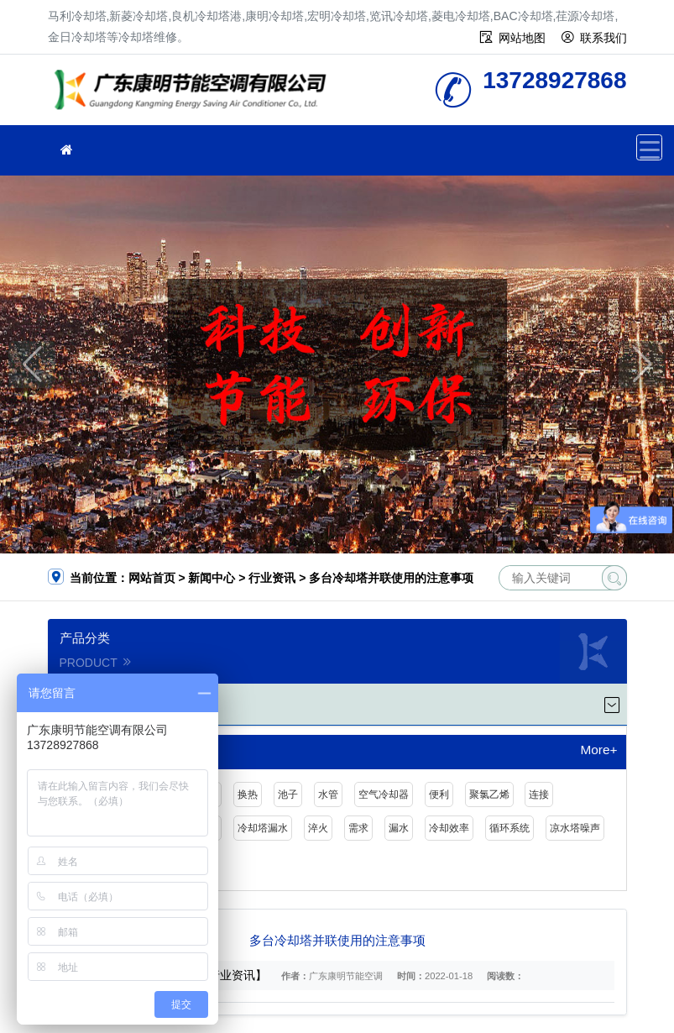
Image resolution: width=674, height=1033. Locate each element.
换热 (248, 794)
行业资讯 (271, 578)
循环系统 (509, 828)
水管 (328, 794)
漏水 (399, 828)
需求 (358, 828)
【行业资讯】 (231, 975)
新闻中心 (211, 578)
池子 (288, 794)
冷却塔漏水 (263, 828)
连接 (539, 794)
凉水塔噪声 (575, 828)
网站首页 (151, 578)
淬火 (318, 828)
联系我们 (603, 38)
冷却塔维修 (195, 95)
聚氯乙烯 (489, 794)
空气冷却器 (383, 794)
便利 (439, 794)
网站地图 (522, 38)
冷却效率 (449, 828)
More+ (598, 750)
